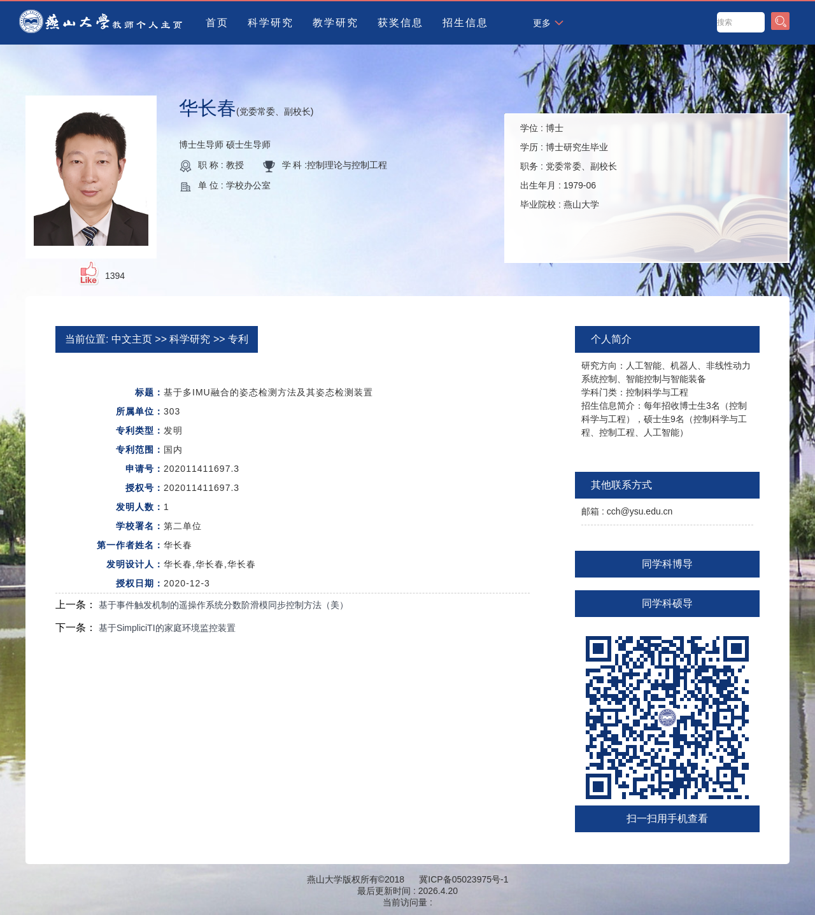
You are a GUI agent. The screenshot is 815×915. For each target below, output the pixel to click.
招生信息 (465, 22)
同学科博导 (667, 563)
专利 (238, 339)
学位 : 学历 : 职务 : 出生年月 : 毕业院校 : (568, 166)
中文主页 (131, 339)
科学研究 (271, 22)
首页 (217, 22)
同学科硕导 (667, 603)
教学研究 (335, 22)
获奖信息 (400, 22)
